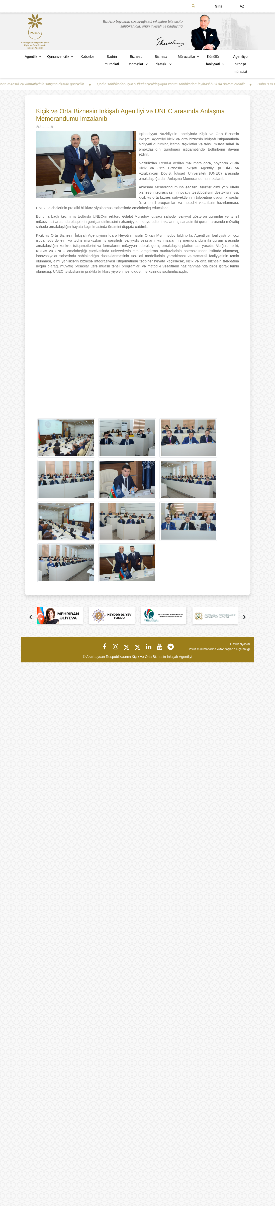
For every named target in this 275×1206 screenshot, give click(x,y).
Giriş (218, 6)
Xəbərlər (87, 57)
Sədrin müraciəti (112, 60)
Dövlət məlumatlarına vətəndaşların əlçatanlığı (219, 649)
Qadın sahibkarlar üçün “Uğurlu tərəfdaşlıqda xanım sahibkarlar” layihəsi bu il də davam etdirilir (174, 84)
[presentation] (31, 617)
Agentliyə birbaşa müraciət (240, 64)
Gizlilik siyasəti (240, 644)
